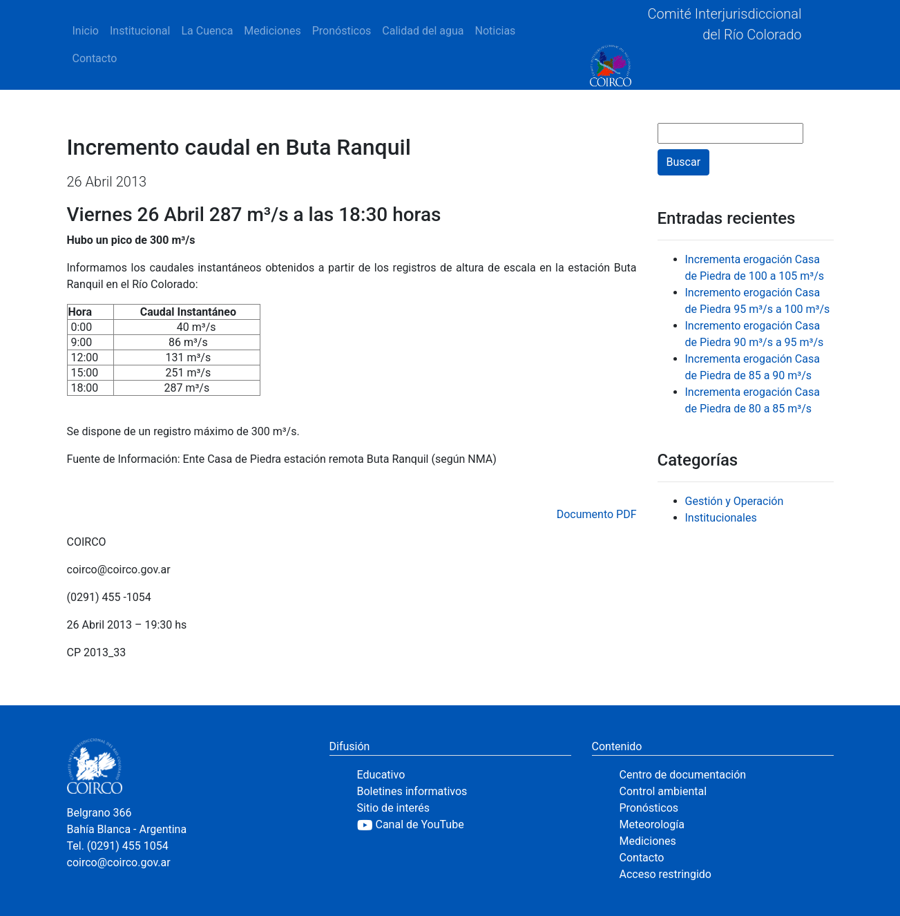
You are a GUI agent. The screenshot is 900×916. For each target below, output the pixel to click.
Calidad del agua (422, 30)
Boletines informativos (412, 791)
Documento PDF (597, 514)
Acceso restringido (665, 874)
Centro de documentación (683, 774)
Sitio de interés (393, 807)
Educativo (381, 774)
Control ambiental (663, 791)
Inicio (86, 30)
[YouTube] (464, 825)
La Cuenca (207, 30)
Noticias (495, 30)
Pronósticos (342, 30)
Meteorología (652, 824)
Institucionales (721, 517)
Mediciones (272, 30)
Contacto (95, 58)
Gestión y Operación (734, 501)
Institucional (140, 30)
